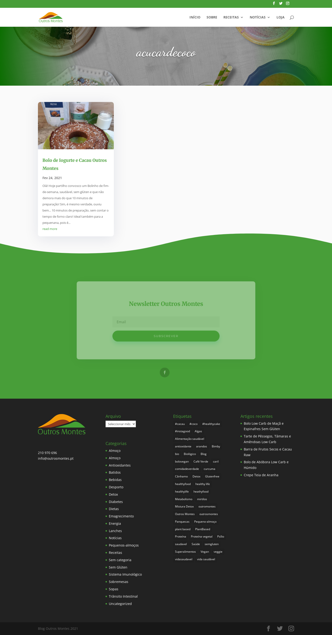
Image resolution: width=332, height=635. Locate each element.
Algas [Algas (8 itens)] (198, 431)
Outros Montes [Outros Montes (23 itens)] (185, 514)
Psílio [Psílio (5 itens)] (220, 536)
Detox (113, 494)
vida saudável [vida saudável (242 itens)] (206, 559)
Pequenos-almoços (124, 545)
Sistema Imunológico (125, 574)
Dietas (114, 509)
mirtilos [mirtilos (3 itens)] (202, 499)
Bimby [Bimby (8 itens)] (216, 446)
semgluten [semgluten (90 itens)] (212, 544)
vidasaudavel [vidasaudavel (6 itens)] (183, 559)
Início (194, 17)
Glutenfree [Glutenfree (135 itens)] (212, 476)
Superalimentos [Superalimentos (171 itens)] (185, 552)
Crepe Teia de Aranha (261, 475)
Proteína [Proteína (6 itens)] (180, 536)
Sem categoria (120, 560)
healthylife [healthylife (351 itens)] (182, 491)
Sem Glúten (118, 567)
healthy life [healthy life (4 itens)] (202, 484)
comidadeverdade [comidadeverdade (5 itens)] (187, 469)
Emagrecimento (121, 516)
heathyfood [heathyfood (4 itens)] (201, 491)
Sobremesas (118, 581)
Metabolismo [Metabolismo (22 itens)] (183, 499)
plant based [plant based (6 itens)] (182, 529)
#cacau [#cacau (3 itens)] (180, 424)
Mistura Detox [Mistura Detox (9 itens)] (184, 506)
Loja (281, 17)
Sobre (212, 17)
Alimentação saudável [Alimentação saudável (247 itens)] (189, 439)
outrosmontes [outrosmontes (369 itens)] (208, 514)
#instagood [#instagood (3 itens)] (182, 431)
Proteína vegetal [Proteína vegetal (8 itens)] (201, 536)
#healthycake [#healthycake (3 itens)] (211, 424)
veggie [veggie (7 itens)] (218, 552)
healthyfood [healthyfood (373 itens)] (183, 484)
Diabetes (116, 501)
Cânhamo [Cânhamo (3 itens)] (181, 476)
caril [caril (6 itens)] (216, 461)
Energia (115, 523)
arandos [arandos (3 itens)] (201, 446)
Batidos (115, 472)
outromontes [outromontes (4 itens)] (207, 506)
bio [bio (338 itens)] (177, 454)
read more (49, 229)
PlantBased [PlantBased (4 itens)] (202, 529)
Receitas (231, 17)
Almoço (114, 450)
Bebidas (115, 479)
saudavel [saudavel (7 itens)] (181, 544)
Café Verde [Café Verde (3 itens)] (201, 461)
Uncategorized (120, 603)
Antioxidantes (120, 465)
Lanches (115, 531)
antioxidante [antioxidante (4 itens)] (183, 446)
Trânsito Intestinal (123, 596)
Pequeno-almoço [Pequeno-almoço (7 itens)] (205, 522)
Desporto (116, 487)
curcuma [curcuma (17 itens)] (209, 469)
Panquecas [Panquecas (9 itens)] (182, 522)
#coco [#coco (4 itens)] (193, 424)
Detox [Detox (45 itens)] (196, 476)
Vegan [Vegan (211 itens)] (205, 552)
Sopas (113, 589)
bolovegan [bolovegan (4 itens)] (182, 461)
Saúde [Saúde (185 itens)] (196, 544)
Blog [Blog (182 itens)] (204, 454)
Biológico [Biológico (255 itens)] (190, 454)
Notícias (258, 17)
